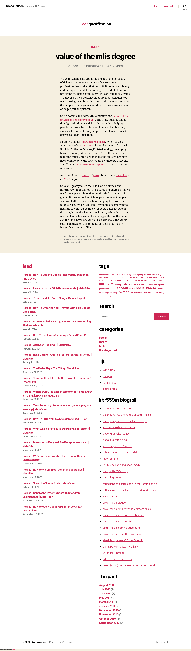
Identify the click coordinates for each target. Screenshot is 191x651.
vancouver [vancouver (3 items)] (138, 292)
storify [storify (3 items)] (160, 288)
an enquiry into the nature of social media (127, 414)
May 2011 (105, 597)
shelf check (69, 242)
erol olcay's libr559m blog (118, 445)
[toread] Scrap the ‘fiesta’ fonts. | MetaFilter (49, 486)
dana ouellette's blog (115, 439)
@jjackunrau (110, 369)
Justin (76, 66)
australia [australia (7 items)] (120, 274)
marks (105, 236)
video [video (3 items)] (101, 295)
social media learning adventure (122, 527)
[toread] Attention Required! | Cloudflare (47, 348)
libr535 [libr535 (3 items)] (159, 280)
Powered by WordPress (60, 641)
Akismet (13, 649)
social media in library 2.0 (118, 521)
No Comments (116, 66)
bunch (85, 175)
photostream (110, 388)
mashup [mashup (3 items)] (118, 284)
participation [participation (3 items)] (159, 284)
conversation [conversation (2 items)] (120, 277)
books (103, 337)
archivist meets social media (119, 427)
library (95, 47)
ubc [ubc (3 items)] (131, 292)
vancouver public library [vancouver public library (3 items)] (154, 292)
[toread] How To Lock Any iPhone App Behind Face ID (54, 338)
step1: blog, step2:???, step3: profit (123, 540)
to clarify (85, 145)
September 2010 (109, 622)
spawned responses (94, 142)
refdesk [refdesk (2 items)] (112, 288)
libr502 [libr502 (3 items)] (152, 280)
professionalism (97, 239)
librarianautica (14, 6)
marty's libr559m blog (116, 470)
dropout (90, 236)
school (125, 239)
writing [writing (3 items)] (108, 295)
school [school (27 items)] (122, 288)
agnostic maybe (71, 236)
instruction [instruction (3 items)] (129, 280)
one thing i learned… (115, 477)
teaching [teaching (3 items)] (113, 292)
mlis (123, 236)
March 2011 (106, 601)
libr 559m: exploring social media (122, 464)
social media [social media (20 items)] (146, 288)
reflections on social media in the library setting (131, 483)
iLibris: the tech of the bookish (120, 452)
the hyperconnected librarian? (120, 546)
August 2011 (107, 584)
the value (121, 175)
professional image (80, 239)
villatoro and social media (118, 558)
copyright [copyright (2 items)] (128, 277)
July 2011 (105, 589)
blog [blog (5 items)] (129, 274)
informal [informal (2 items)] (109, 280)
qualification (110, 239)
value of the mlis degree (95, 56)
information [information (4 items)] (118, 280)
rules (119, 239)
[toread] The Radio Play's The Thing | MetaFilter (51, 371)
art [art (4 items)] (113, 274)
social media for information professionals (127, 508)
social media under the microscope (123, 533)
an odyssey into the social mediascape (125, 420)
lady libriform (110, 458)
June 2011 (105, 593)
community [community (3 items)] (156, 274)
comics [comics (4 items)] (147, 274)
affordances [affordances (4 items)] (104, 274)
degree (82, 236)
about (156, 6)
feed (27, 266)
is (81, 179)
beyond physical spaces (117, 433)
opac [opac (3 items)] (151, 284)
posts (96, 175)
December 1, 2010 (94, 66)
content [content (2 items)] (111, 277)
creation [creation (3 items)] (144, 277)
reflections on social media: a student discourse (131, 489)
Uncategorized (108, 350)
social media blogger (115, 502)
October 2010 (107, 618)
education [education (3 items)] (153, 277)
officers (67, 239)
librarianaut (109, 382)
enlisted (98, 236)
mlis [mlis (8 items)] (125, 283)
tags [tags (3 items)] (107, 292)
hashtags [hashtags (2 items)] (102, 280)
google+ (107, 376)
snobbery (79, 242)
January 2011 (107, 605)
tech (102, 345)
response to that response (90, 164)
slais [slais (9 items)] (132, 288)
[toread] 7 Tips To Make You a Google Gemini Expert (54, 301)
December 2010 (109, 610)
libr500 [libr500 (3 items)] (144, 280)
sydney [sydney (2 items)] (101, 292)
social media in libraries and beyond (124, 514)
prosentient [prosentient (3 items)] (104, 288)
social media (110, 496)
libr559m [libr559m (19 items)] (106, 284)
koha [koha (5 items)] (137, 280)
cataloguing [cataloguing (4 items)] (137, 274)
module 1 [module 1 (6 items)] (133, 284)
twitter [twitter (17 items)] (123, 292)
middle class (115, 236)
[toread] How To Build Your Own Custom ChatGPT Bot (55, 422)
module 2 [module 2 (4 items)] (143, 284)
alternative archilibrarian (117, 408)
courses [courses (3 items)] (136, 277)
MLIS (67, 179)
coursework (168, 6)
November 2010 (109, 614)
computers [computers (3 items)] (103, 277)
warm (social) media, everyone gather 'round (129, 565)
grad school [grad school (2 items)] (162, 277)
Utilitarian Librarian (114, 552)
